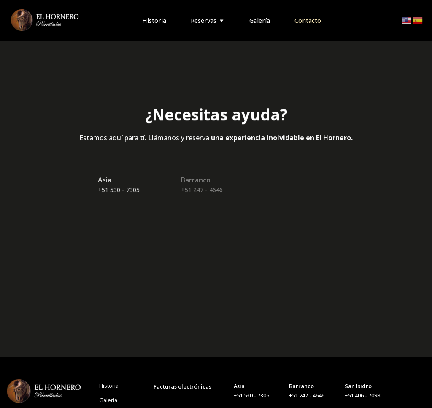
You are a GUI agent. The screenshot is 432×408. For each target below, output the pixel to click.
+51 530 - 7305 (119, 190)
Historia (109, 385)
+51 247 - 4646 (202, 190)
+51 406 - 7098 (362, 395)
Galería (108, 400)
